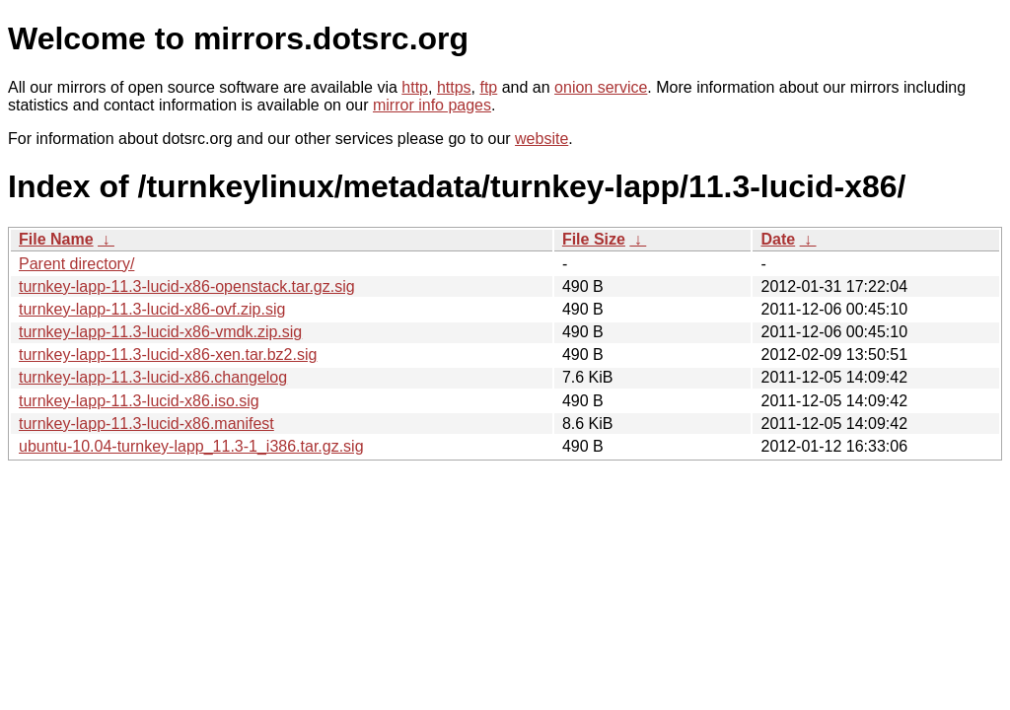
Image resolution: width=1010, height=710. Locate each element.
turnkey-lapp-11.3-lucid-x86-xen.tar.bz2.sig (168, 354)
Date (777, 239)
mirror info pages (432, 105)
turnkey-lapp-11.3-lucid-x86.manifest (146, 423)
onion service (600, 87)
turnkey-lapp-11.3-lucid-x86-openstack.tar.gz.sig (187, 286)
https (454, 87)
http (414, 87)
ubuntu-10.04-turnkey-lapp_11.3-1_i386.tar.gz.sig (191, 446)
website (541, 138)
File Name (56, 239)
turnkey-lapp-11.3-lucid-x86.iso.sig (139, 400)
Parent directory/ (76, 263)
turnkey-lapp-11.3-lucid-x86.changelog (153, 377)
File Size (593, 239)
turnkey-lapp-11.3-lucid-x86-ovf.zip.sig (152, 309)
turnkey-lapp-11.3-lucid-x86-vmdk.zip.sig (160, 331)
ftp (488, 87)
